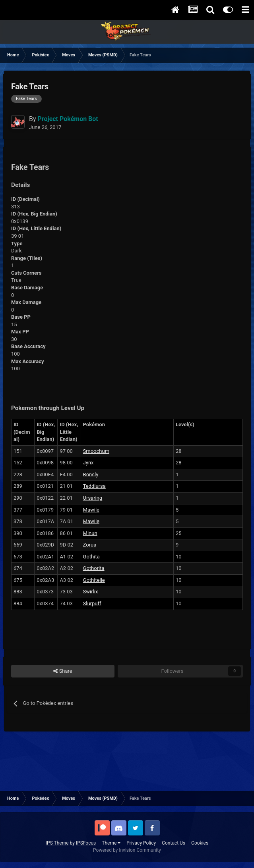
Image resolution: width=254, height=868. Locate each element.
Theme (111, 843)
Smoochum (96, 451)
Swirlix (90, 592)
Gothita (91, 557)
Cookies (199, 843)
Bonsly (91, 474)
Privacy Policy (141, 843)
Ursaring (93, 498)
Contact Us (173, 843)
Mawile (91, 510)
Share (62, 671)
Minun (90, 533)
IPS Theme (57, 843)
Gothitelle (94, 580)
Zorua (90, 545)
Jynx (88, 463)
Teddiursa (94, 486)
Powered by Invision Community (127, 850)
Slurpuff (92, 603)
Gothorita (94, 568)
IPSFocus (86, 843)
